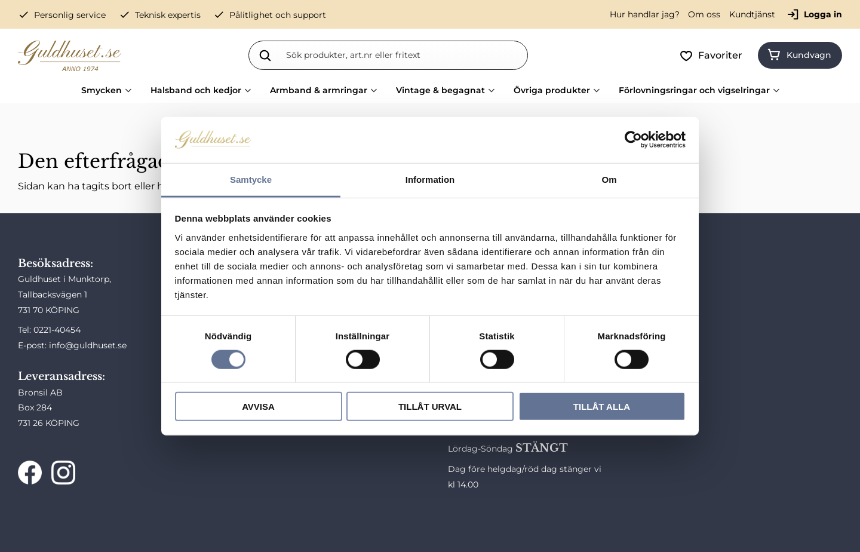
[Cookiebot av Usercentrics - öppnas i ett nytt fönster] (633, 140)
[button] (713, 55)
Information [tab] (430, 179)
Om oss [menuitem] (704, 14)
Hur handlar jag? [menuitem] (645, 14)
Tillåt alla (601, 406)
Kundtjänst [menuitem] (752, 14)
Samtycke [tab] (251, 179)
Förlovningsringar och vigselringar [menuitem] (694, 90)
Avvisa (258, 406)
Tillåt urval (430, 406)
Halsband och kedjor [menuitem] (195, 90)
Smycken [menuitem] (101, 90)
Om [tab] (608, 179)
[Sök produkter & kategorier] (404, 55)
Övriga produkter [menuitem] (552, 90)
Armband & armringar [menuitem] (318, 90)
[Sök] (265, 55)
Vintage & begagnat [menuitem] (440, 90)
